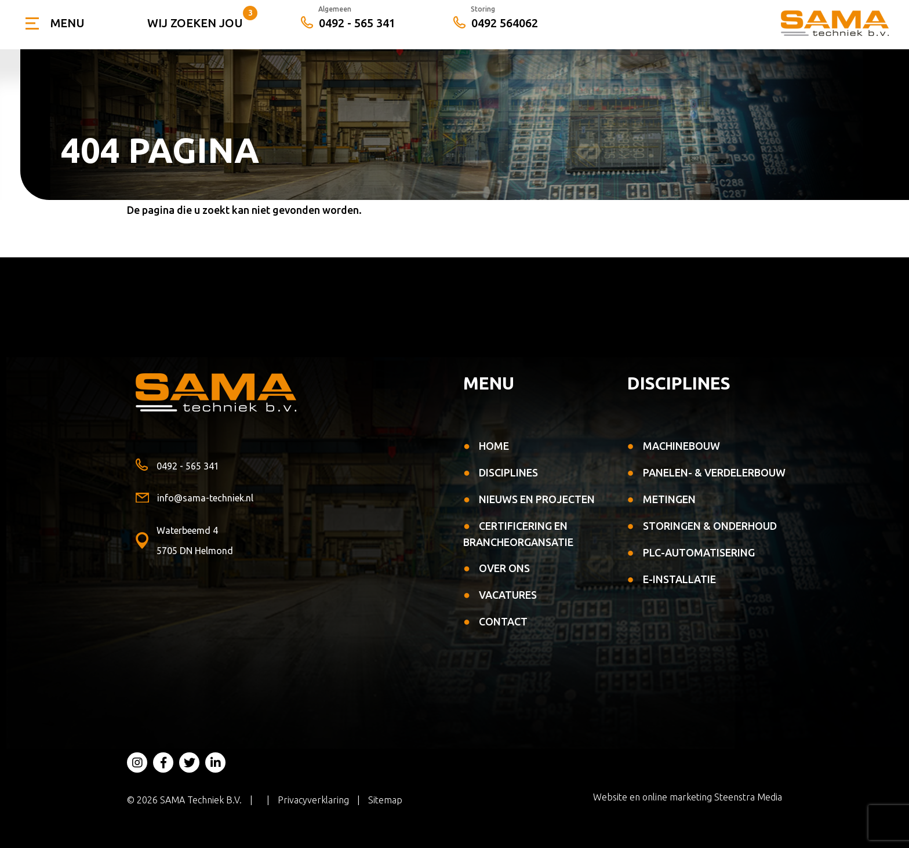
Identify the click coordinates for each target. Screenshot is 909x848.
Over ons (504, 568)
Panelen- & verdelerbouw (714, 472)
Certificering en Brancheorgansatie (518, 534)
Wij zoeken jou (195, 23)
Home (494, 446)
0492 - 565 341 (348, 23)
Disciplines (508, 472)
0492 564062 (495, 23)
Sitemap (385, 800)
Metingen (669, 499)
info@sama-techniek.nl (194, 498)
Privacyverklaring (313, 800)
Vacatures (508, 594)
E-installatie (679, 579)
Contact (503, 621)
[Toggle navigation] (54, 23)
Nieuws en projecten (537, 499)
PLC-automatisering (699, 552)
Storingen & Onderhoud (710, 526)
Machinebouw (681, 446)
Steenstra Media (748, 797)
